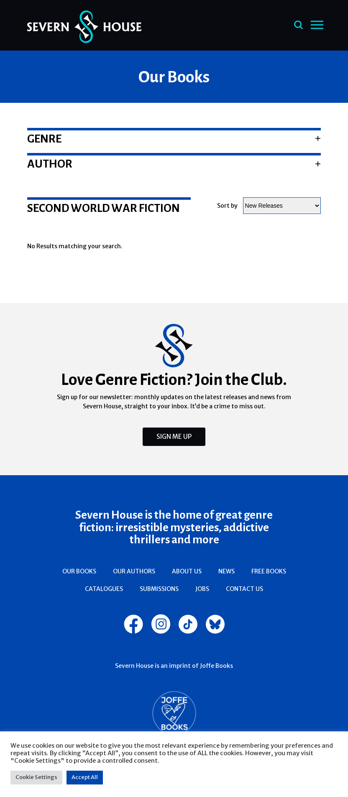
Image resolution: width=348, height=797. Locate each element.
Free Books (268, 571)
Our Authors (134, 571)
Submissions (159, 589)
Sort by (227, 205)
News (226, 571)
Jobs (202, 589)
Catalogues (104, 589)
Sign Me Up (174, 437)
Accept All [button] (85, 777)
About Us (187, 571)
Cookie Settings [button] (36, 777)
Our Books (79, 571)
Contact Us (244, 589)
